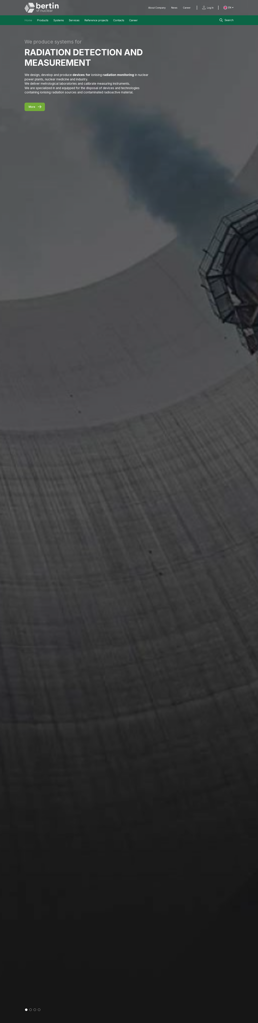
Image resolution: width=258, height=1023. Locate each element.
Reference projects (96, 20)
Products (42, 20)
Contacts (118, 20)
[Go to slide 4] (39, 1010)
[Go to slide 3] (35, 1010)
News (174, 7)
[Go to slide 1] (26, 1010)
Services (74, 20)
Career (187, 7)
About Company (157, 7)
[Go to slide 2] (30, 1010)
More (32, 106)
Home (28, 20)
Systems (58, 20)
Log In (210, 7)
